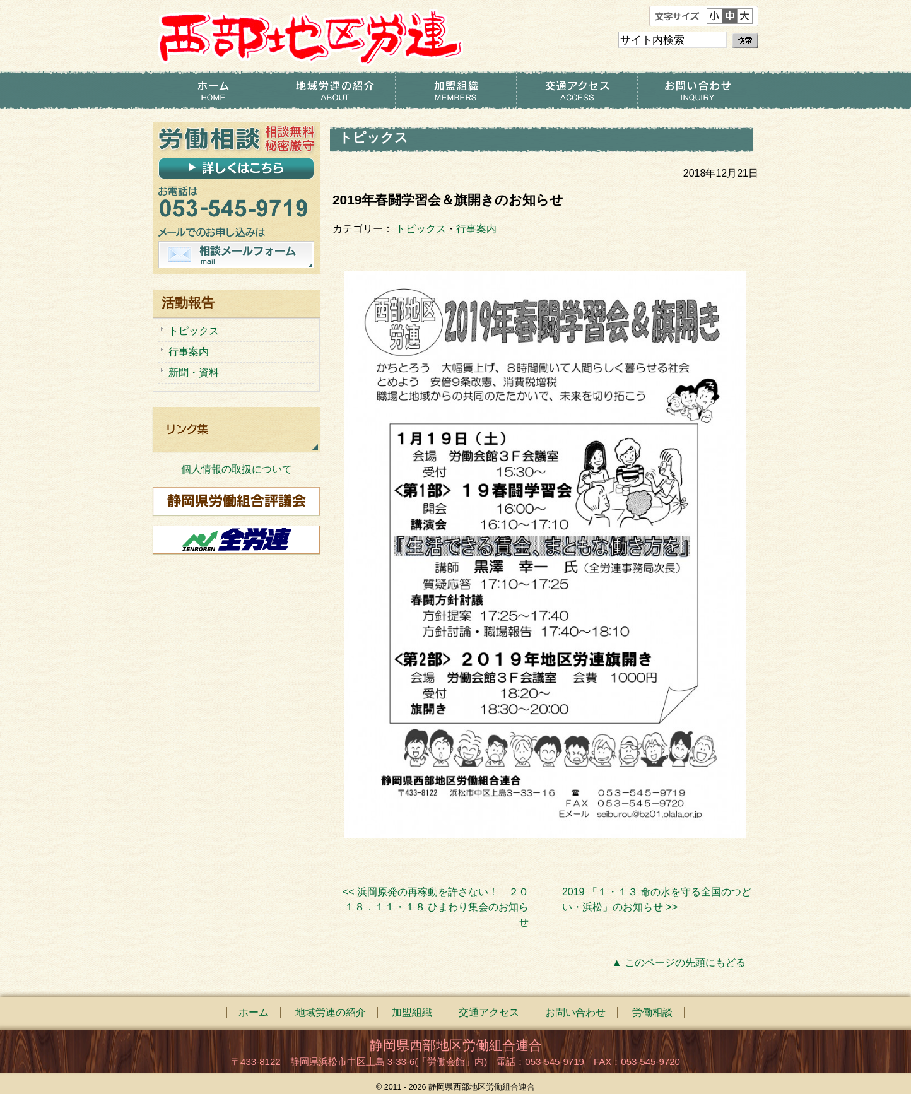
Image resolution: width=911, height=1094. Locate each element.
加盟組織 (455, 90)
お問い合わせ (697, 90)
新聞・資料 (193, 372)
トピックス (421, 228)
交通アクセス (576, 90)
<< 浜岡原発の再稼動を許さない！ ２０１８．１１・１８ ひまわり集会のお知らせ (436, 906)
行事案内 (476, 228)
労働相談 (652, 1012)
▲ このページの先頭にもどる (679, 962)
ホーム (213, 90)
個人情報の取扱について (236, 469)
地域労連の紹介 (334, 90)
